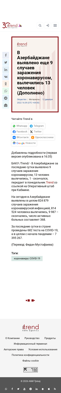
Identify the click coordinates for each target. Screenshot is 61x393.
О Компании (12, 338)
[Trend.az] (12, 25)
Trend (50, 182)
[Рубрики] (55, 25)
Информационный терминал (30, 343)
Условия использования (42, 349)
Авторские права (14, 349)
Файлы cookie (30, 360)
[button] (5, 55)
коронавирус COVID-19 (27, 258)
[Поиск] (40, 25)
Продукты (50, 338)
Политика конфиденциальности (30, 355)
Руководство (32, 338)
